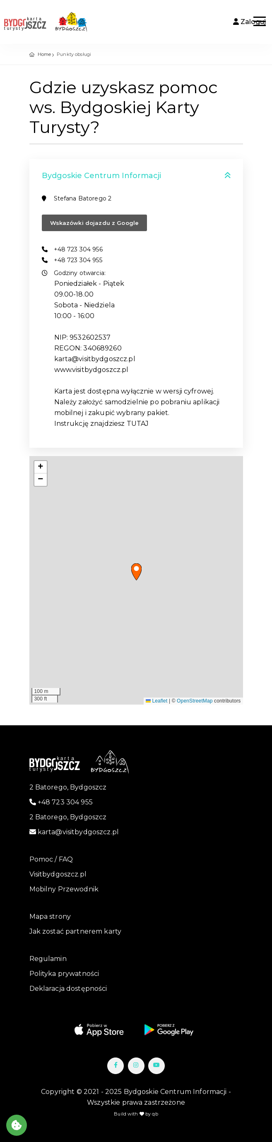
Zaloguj (249, 22)
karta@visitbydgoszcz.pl (74, 832)
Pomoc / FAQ (51, 859)
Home (44, 54)
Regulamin (48, 959)
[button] (136, 571)
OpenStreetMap (195, 701)
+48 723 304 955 (78, 260)
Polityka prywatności (64, 974)
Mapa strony (50, 916)
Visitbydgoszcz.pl (58, 874)
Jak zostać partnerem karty (75, 931)
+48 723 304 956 (78, 249)
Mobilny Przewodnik (64, 889)
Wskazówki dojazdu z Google (94, 223)
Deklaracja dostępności (68, 988)
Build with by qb (136, 1114)
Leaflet (156, 701)
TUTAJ (138, 423)
